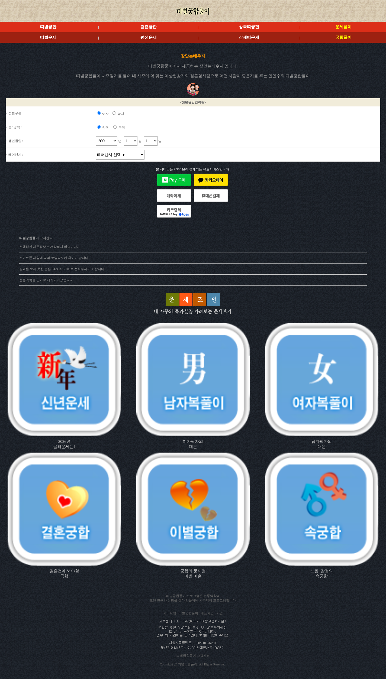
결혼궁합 (148, 27)
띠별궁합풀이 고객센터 (193, 656)
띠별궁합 (48, 27)
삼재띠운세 (249, 37)
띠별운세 (48, 37)
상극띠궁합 (249, 27)
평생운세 (148, 37)
